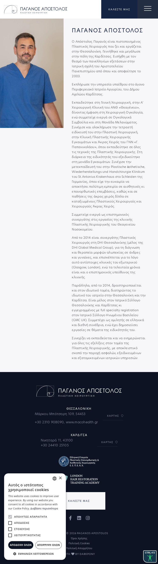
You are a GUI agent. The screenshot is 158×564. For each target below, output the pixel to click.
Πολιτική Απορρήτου (79, 548)
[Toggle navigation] (147, 9)
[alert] (35, 516)
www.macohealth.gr (82, 422)
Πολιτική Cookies (79, 543)
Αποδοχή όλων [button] (21, 545)
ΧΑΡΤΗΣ (113, 416)
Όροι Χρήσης (79, 538)
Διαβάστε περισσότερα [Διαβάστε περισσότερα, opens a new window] (44, 508)
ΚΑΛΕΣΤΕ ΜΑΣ (119, 9)
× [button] (60, 478)
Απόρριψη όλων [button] (48, 545)
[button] (35, 554)
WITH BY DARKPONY (79, 554)
